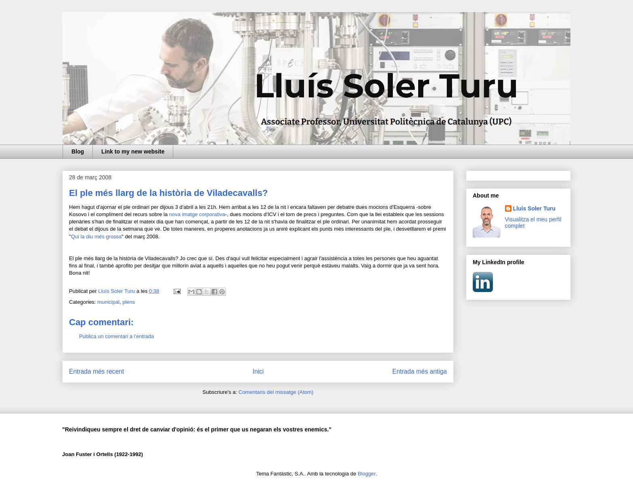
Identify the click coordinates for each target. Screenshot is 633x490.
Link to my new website (132, 151)
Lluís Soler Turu (534, 208)
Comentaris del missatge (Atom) (276, 392)
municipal (108, 302)
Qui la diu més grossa (96, 236)
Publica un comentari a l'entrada (116, 336)
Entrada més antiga (419, 371)
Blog (77, 151)
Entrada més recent (96, 371)
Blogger (366, 474)
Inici (258, 371)
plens (128, 302)
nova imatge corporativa (197, 214)
